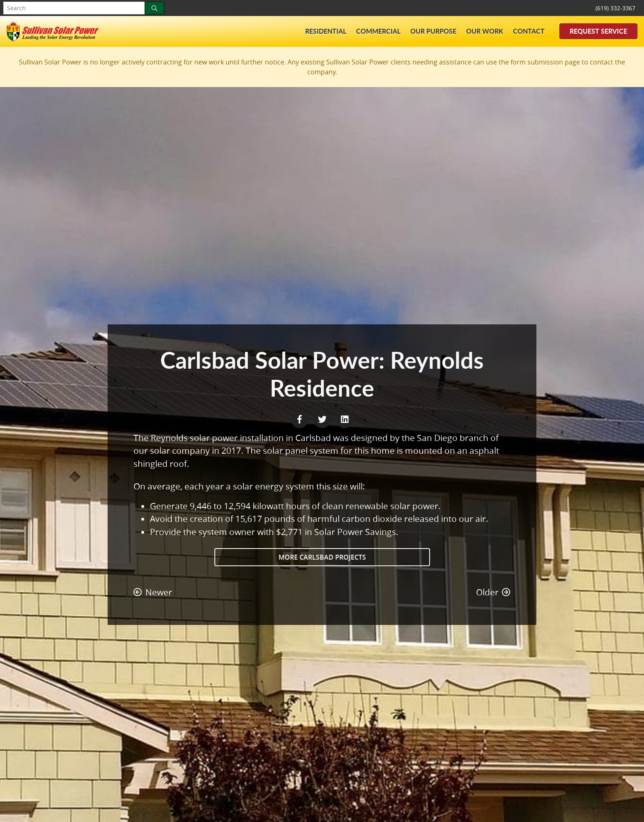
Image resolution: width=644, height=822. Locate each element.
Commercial (378, 31)
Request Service (598, 31)
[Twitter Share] (323, 418)
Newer (152, 592)
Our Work (484, 31)
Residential (325, 31)
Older (493, 592)
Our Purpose (433, 31)
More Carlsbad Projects (322, 557)
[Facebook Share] (300, 418)
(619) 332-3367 (615, 8)
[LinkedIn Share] (344, 418)
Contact (529, 31)
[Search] (154, 8)
